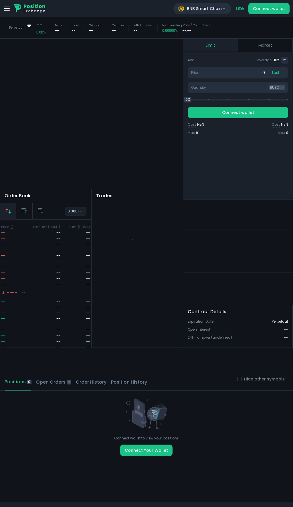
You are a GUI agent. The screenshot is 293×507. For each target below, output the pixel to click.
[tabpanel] (45, 290)
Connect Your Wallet (146, 450)
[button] (140, 243)
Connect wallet (269, 8)
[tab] (8, 211)
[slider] (187, 99)
